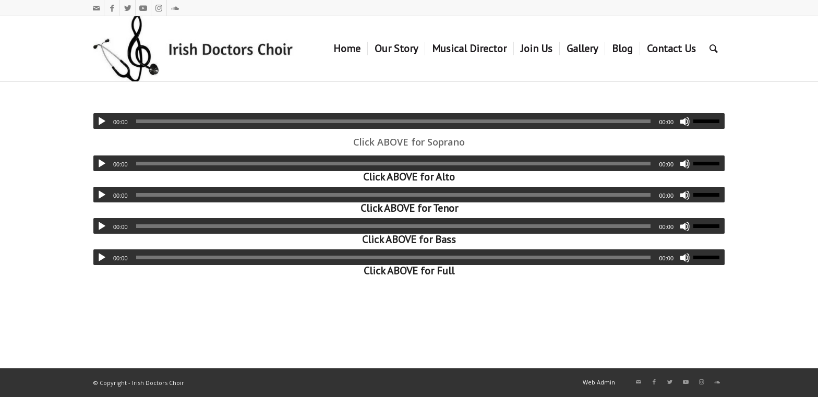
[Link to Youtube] (143, 8)
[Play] (102, 121)
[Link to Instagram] (158, 8)
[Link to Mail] (96, 8)
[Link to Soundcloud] (175, 8)
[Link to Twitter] (127, 8)
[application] (409, 121)
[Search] (714, 48)
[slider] (393, 121)
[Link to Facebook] (111, 8)
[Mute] (685, 121)
